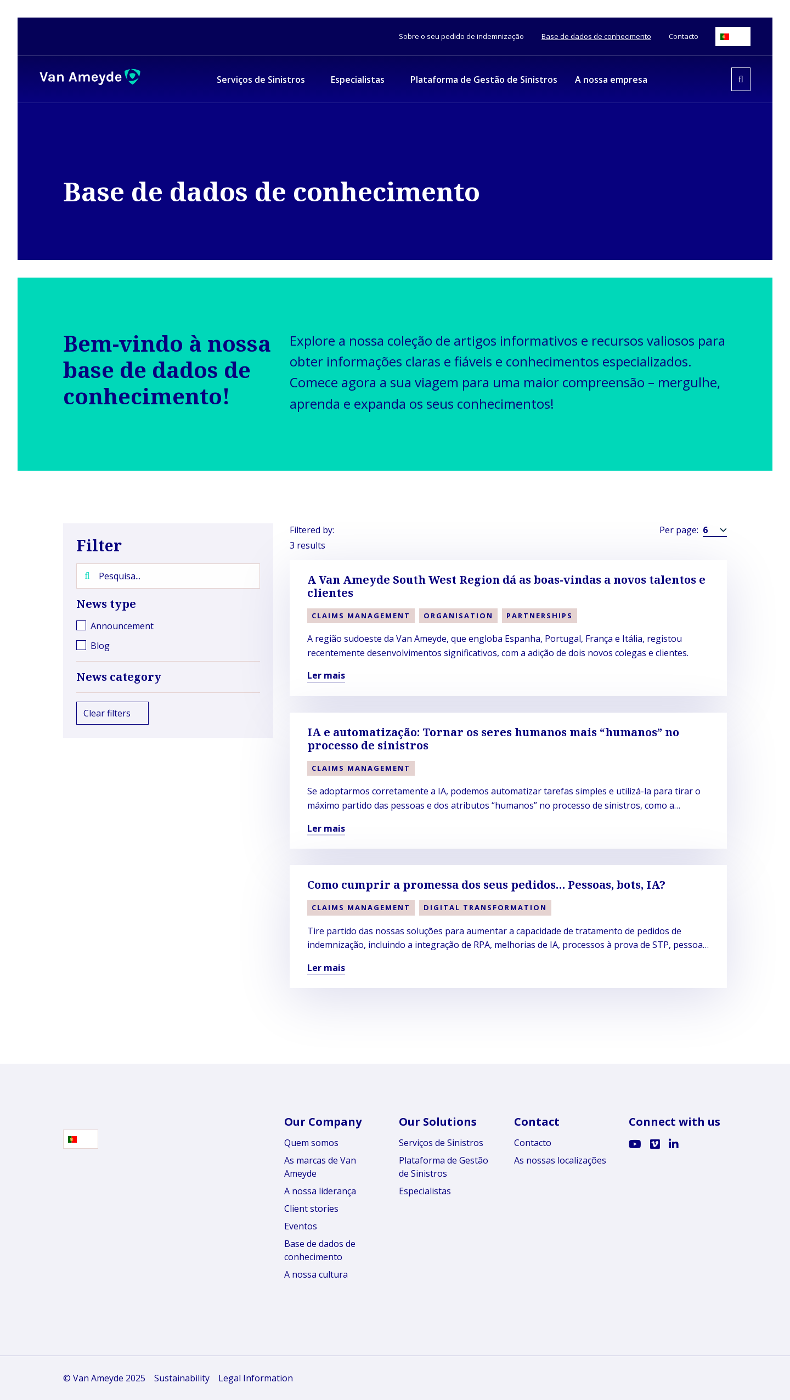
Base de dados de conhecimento (320, 1250)
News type (168, 604)
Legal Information (255, 1378)
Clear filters (112, 713)
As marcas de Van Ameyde (320, 1166)
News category (168, 677)
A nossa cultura (316, 1274)
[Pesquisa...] (168, 576)
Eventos (300, 1226)
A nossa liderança (320, 1191)
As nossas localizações (560, 1160)
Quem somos (311, 1143)
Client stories (311, 1209)
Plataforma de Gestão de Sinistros (443, 1166)
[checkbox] (168, 626)
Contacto (532, 1143)
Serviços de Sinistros (441, 1143)
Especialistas (425, 1191)
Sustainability (182, 1378)
